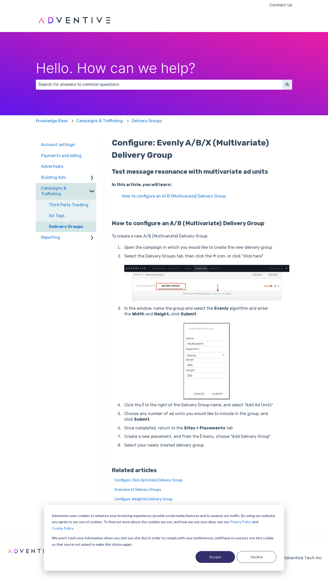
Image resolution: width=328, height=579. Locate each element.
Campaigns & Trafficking (99, 120)
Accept (215, 557)
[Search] (287, 84)
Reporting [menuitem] (50, 237)
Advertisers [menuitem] (52, 166)
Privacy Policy (241, 522)
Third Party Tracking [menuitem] (68, 204)
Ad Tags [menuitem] (57, 215)
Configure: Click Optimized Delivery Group (148, 480)
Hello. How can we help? (116, 68)
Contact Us (280, 5)
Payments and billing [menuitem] (61, 155)
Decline (257, 557)
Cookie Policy (62, 528)
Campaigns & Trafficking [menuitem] (53, 191)
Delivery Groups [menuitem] (66, 226)
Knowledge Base (52, 120)
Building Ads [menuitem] (53, 177)
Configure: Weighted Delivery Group (143, 499)
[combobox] (159, 84)
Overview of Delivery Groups (138, 490)
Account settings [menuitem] (58, 144)
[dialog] (164, 538)
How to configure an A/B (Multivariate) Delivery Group (174, 196)
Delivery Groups (147, 120)
